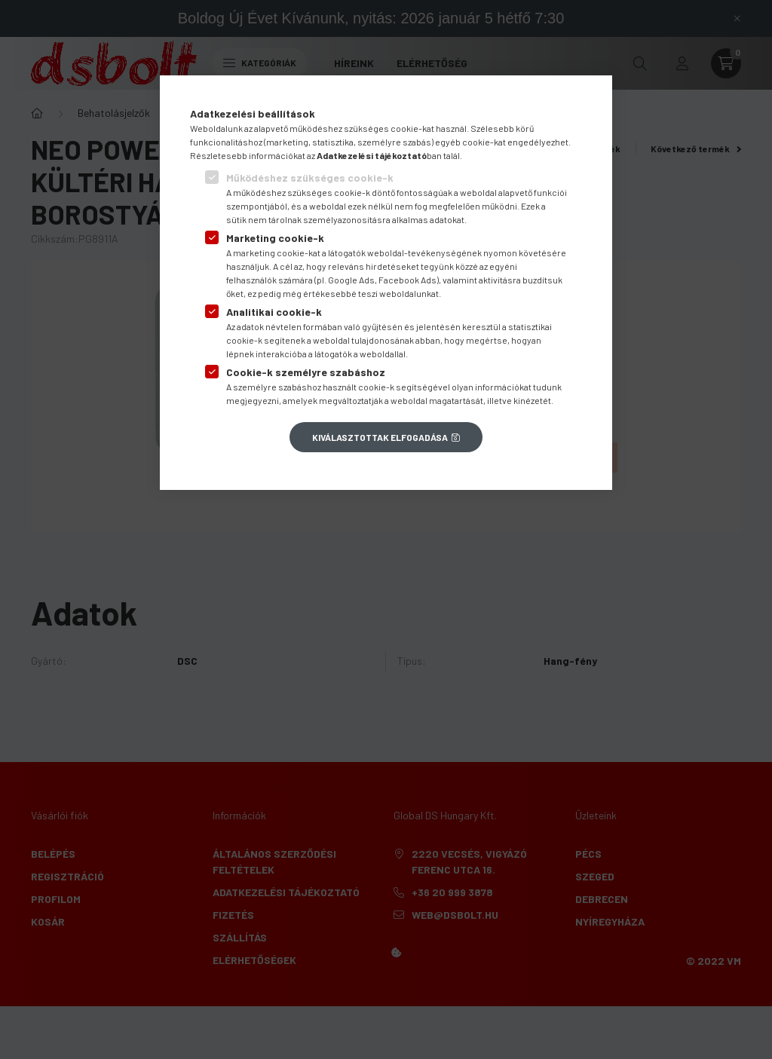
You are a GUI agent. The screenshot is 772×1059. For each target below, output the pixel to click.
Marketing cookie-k (275, 237)
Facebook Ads (407, 279)
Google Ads (351, 279)
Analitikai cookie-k (274, 311)
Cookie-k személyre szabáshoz (305, 372)
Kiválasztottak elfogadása (380, 437)
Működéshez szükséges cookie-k (310, 177)
